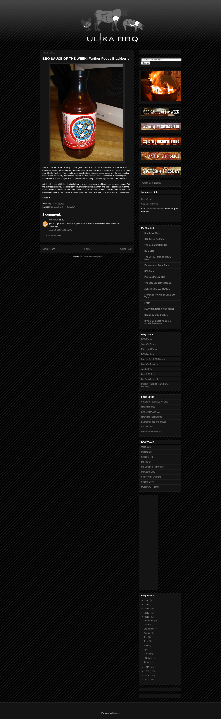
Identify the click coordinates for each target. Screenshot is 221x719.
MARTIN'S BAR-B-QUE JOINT (159, 309)
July (146, 637)
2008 (147, 675)
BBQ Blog (149, 251)
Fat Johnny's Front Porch (157, 265)
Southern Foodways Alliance (154, 402)
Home (87, 249)
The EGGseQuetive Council (158, 283)
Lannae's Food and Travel (153, 422)
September (149, 629)
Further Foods (95, 176)
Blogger (115, 713)
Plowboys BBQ (148, 472)
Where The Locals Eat (151, 431)
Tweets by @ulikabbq (151, 183)
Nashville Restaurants (151, 417)
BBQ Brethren (147, 354)
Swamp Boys (147, 482)
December (149, 620)
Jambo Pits (146, 369)
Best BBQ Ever (148, 374)
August (147, 633)
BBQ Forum (146, 339)
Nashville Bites (148, 407)
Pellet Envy (146, 452)
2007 (147, 679)
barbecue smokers (154, 208)
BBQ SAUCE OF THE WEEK (62, 207)
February (148, 658)
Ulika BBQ (146, 447)
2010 (147, 667)
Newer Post (48, 249)
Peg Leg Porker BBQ (154, 277)
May (146, 645)
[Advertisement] (153, 541)
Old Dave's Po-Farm (154, 239)
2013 (147, 608)
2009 (147, 671)
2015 (147, 600)
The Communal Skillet (155, 245)
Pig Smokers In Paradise (153, 467)
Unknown (53, 220)
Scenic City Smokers (151, 477)
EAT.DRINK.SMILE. (150, 412)
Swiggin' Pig (147, 457)
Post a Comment (53, 236)
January (148, 662)
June (146, 641)
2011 (147, 617)
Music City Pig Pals (150, 487)
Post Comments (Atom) (93, 257)
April (146, 649)
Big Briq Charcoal (149, 379)
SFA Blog (149, 271)
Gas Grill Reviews (149, 204)
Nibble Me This (151, 233)
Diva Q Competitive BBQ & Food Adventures (157, 322)
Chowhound (147, 426)
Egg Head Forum (149, 349)
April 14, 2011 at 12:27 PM (60, 230)
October (148, 624)
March (147, 653)
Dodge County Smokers (156, 315)
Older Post (125, 249)
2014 (147, 604)
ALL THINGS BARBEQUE (157, 289)
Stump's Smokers (149, 364)
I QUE (147, 303)
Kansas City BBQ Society (153, 359)
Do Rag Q (146, 462)
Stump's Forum (148, 344)
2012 (147, 613)
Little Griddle (147, 199)
